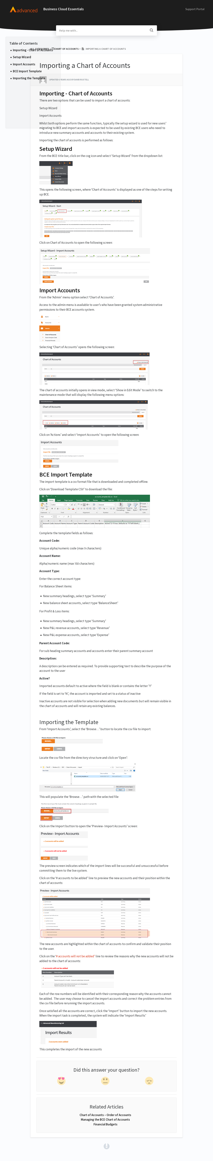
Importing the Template (29, 78)
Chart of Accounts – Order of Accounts (105, 1115)
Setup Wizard (22, 57)
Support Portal (195, 9)
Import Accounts (24, 64)
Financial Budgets (105, 1124)
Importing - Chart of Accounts (33, 50)
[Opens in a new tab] (107, 1146)
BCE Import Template (27, 71)
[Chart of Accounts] (65, 48)
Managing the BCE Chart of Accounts (105, 1120)
